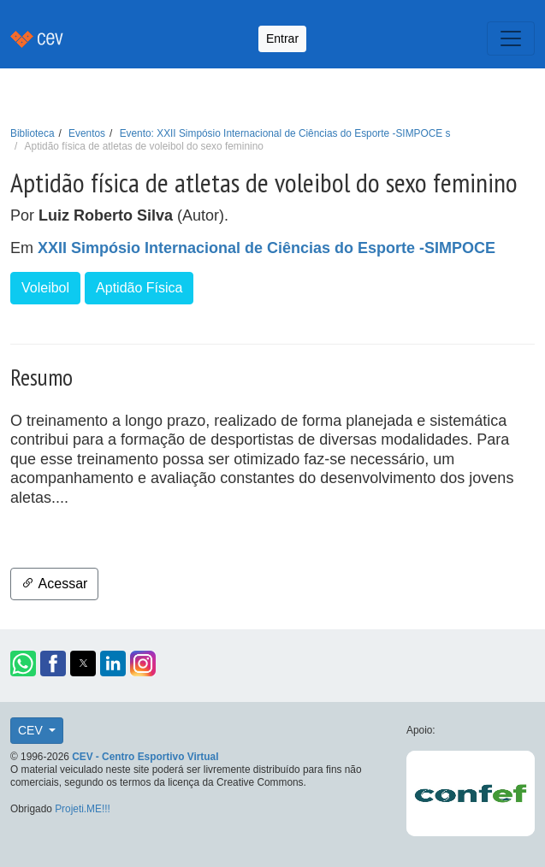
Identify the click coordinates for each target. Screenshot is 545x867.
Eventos (86, 133)
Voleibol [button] (45, 287)
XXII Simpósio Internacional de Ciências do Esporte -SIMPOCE (266, 248)
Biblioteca (32, 133)
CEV (32, 730)
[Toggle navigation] (511, 38)
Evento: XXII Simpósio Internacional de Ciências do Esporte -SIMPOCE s (285, 133)
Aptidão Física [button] (139, 287)
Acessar (54, 583)
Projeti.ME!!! (82, 809)
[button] (23, 663)
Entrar (282, 38)
